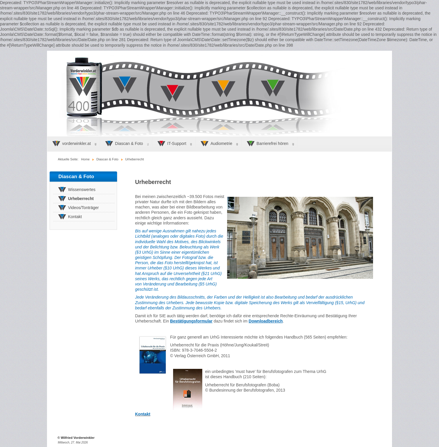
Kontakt (142, 414)
